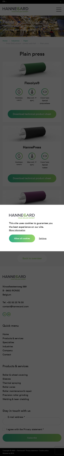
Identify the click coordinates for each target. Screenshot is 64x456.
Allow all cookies (22, 238)
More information (17, 230)
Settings (42, 238)
